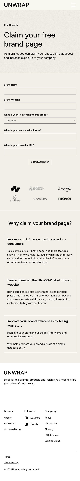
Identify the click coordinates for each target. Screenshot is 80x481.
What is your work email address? (22, 130)
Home (7, 456)
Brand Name (11, 84)
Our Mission (51, 423)
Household (9, 423)
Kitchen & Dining (12, 429)
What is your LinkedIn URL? (19, 145)
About (48, 417)
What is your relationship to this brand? (26, 114)
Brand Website (12, 99)
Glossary (49, 429)
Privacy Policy (11, 462)
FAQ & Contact (52, 435)
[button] (73, 5)
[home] (16, 5)
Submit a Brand (52, 440)
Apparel (8, 417)
